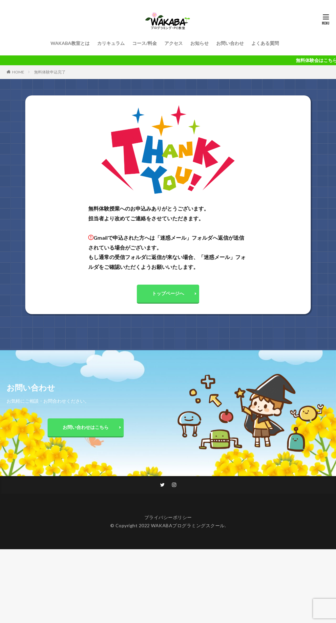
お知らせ (199, 43)
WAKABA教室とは (70, 43)
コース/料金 (144, 43)
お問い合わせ (230, 43)
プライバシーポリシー (168, 519)
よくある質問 (265, 43)
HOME (18, 72)
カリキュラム (111, 43)
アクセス (173, 43)
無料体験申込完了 (50, 72)
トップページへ (168, 294)
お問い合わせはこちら (86, 428)
